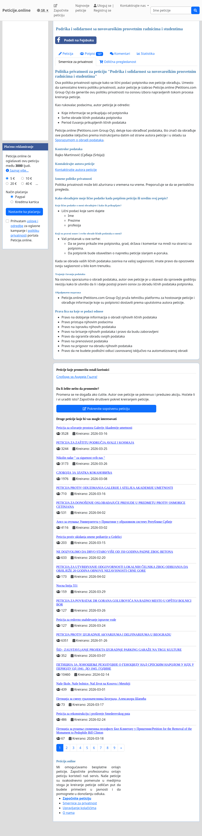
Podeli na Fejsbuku (74, 40)
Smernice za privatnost (76, 62)
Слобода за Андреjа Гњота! (76, 377)
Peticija (66, 53)
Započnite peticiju (61, 10)
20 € (13, 183)
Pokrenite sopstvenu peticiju (106, 408)
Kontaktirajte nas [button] (133, 5)
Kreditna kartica (27, 202)
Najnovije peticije (82, 8)
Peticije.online (16, 10)
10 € (29, 178)
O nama (69, 813)
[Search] (170, 10)
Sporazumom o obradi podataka (79, 140)
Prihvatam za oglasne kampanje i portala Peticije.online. (25, 230)
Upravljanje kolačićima (79, 808)
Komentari (120, 53)
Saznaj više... (17, 170)
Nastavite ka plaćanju (24, 211)
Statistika (146, 53)
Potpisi (91, 53)
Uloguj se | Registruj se (104, 8)
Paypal (20, 197)
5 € (12, 178)
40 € (29, 183)
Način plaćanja (17, 192)
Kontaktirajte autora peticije (76, 169)
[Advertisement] (25, 80)
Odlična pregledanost (118, 62)
